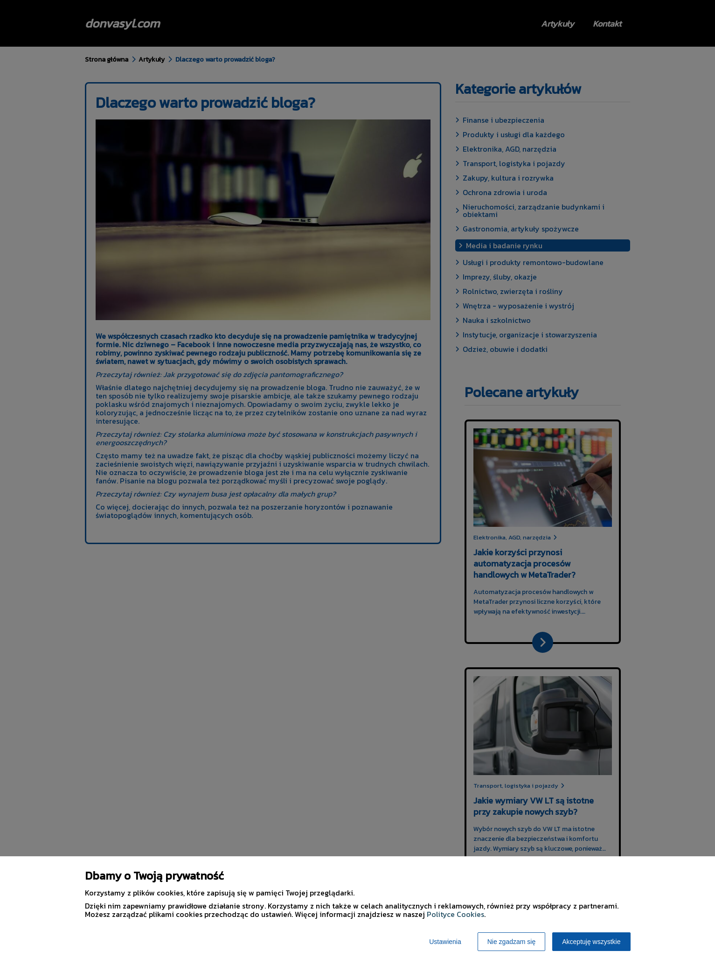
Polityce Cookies (455, 914)
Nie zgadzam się (511, 941)
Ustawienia (445, 941)
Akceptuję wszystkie (591, 941)
